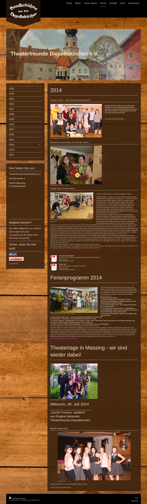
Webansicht (134, 500)
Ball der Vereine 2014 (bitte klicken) (61, 487)
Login (136, 497)
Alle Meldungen (13, 263)
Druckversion (14, 498)
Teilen (13, 254)
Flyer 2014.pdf (63, 259)
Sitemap (23, 498)
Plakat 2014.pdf (63, 267)
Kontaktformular (16, 235)
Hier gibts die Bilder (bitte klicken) (114, 118)
